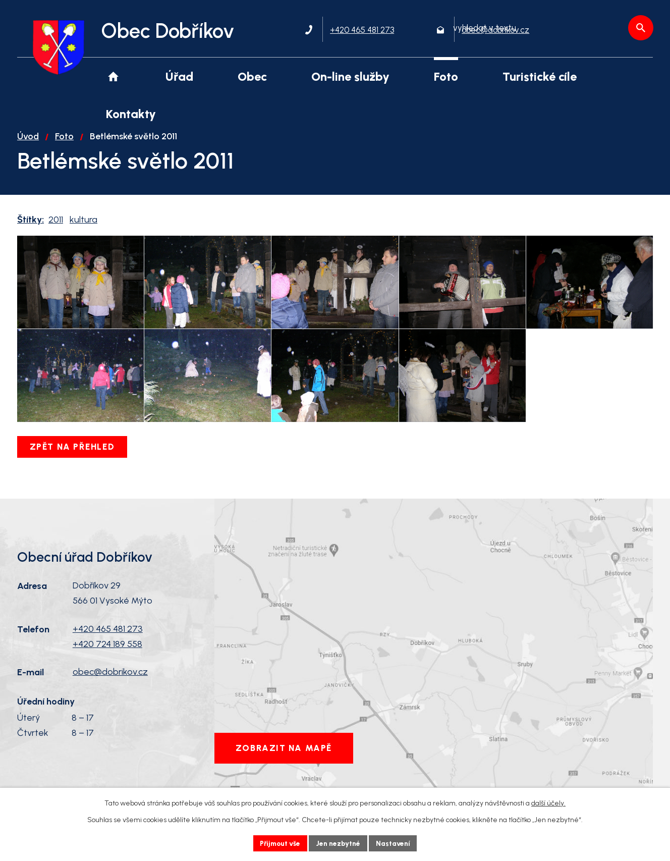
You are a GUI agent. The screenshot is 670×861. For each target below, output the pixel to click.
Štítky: (30, 226)
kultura (83, 226)
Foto (64, 143)
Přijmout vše (279, 843)
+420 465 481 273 (108, 651)
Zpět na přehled (73, 469)
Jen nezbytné (339, 843)
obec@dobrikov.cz (110, 695)
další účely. (548, 803)
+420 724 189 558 (107, 666)
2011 (55, 226)
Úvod (28, 143)
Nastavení (395, 843)
